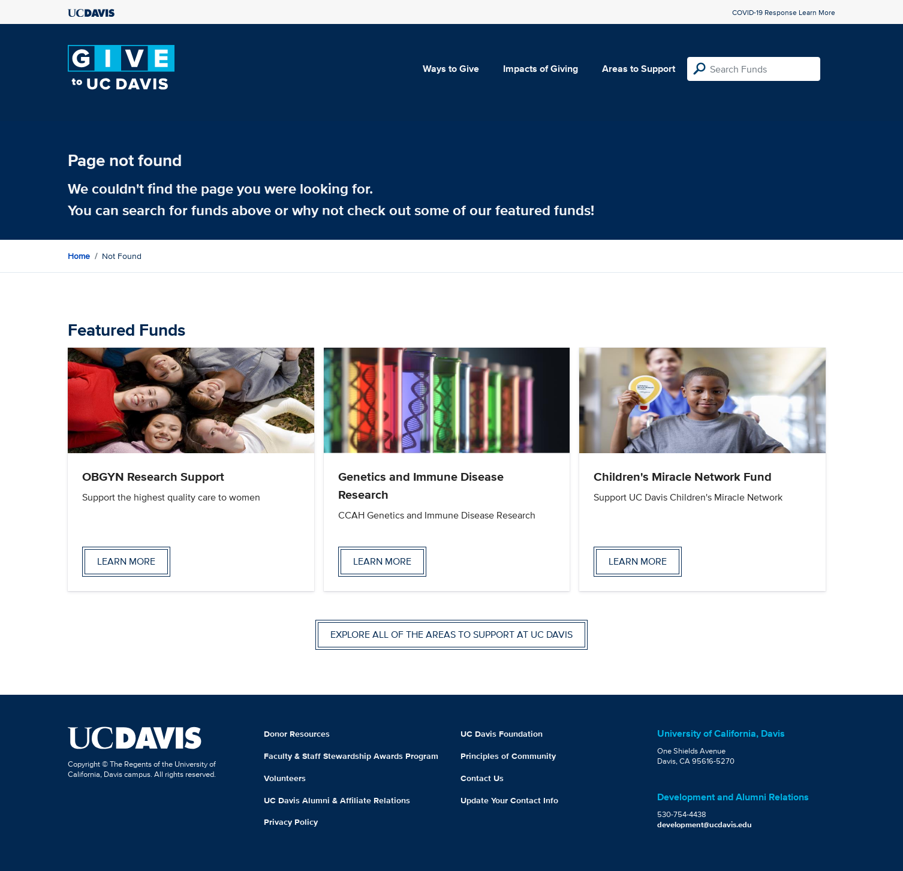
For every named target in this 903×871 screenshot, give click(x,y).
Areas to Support (638, 69)
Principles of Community (508, 756)
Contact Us (482, 778)
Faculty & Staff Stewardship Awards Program (351, 756)
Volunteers (285, 778)
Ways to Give (451, 69)
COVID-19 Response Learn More (783, 12)
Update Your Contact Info (509, 800)
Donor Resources (297, 734)
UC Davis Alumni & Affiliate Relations (337, 800)
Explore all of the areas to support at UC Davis (451, 634)
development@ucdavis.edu (704, 824)
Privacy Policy (291, 822)
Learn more (126, 561)
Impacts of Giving (540, 69)
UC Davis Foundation (501, 734)
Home (79, 256)
